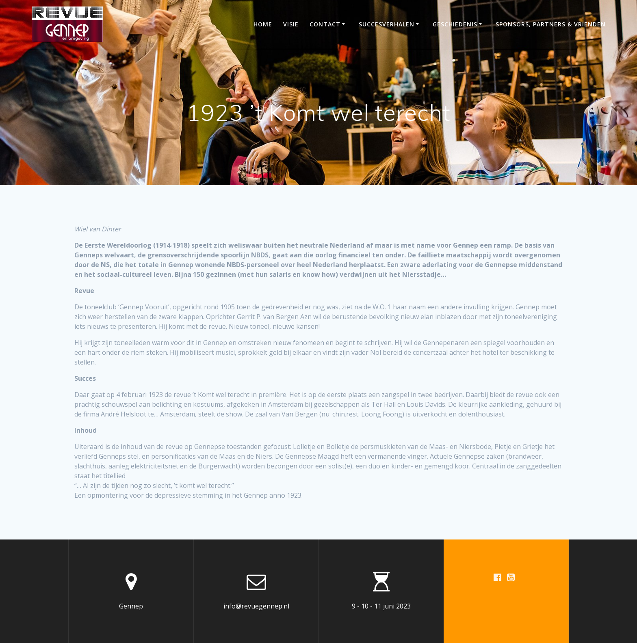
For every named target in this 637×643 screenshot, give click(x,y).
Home (263, 24)
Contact (325, 24)
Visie (291, 24)
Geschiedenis (455, 24)
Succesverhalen (386, 24)
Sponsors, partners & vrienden (551, 24)
